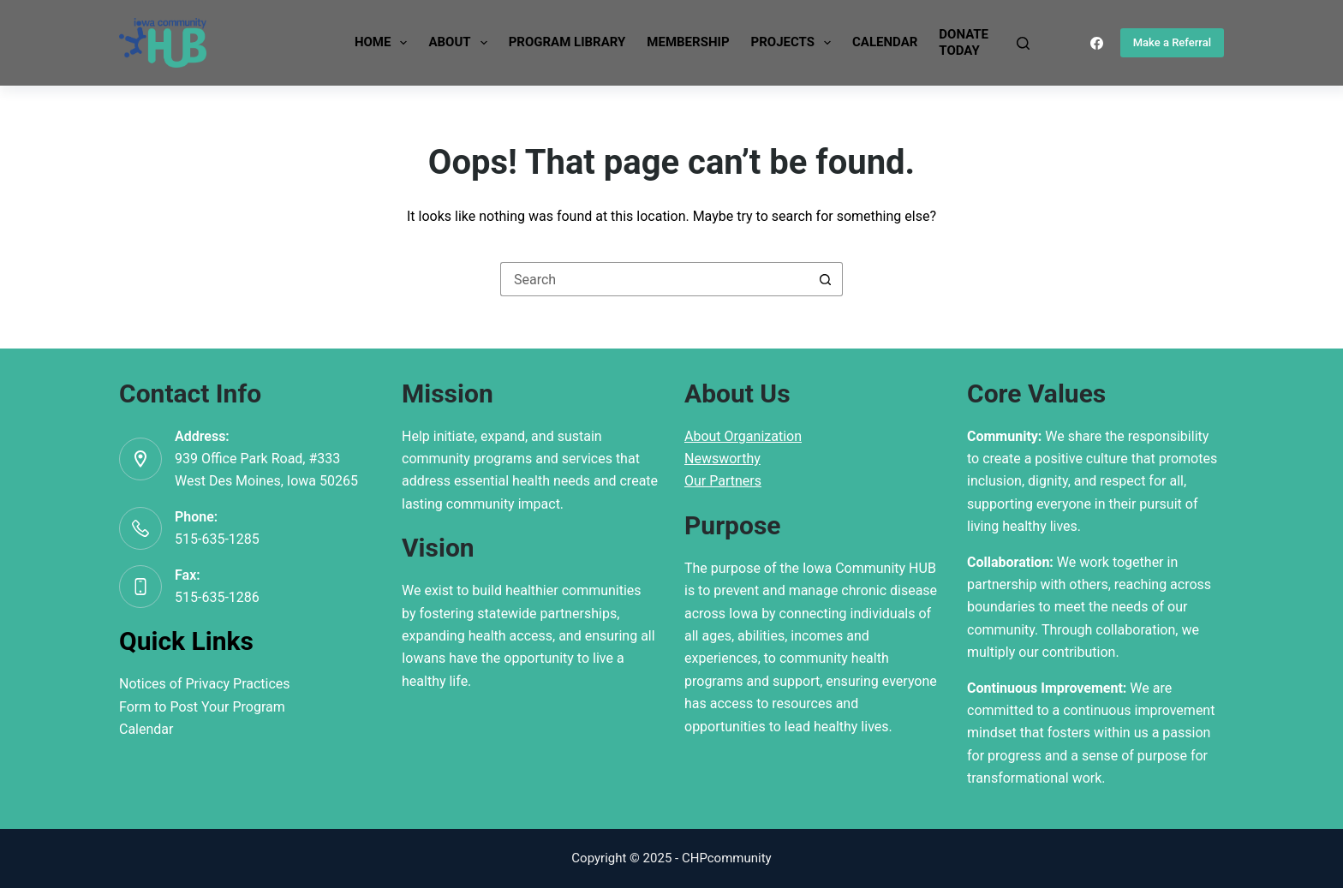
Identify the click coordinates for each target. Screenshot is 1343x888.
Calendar (884, 42)
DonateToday (963, 43)
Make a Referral (1172, 42)
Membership (688, 42)
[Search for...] (654, 279)
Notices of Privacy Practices (204, 684)
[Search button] (826, 279)
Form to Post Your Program (202, 707)
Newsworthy (722, 458)
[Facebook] (1096, 43)
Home (385, 43)
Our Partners (722, 481)
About (460, 43)
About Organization (743, 436)
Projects (794, 43)
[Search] (1023, 43)
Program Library (567, 42)
